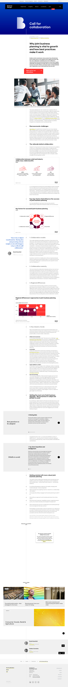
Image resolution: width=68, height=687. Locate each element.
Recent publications (10, 667)
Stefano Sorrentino (45, 38)
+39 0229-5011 (31, 652)
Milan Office (31, 651)
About (7, 669)
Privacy (60, 674)
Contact (60, 678)
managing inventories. (34, 372)
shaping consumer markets (51, 117)
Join (7, 671)
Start (21, 661)
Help (61, 672)
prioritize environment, (34, 352)
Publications (34, 661)
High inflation (32, 129)
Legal (60, 670)
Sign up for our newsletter (34, 71)
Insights (26, 661)
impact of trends (38, 117)
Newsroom (59, 668)
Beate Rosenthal (34, 38)
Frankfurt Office (31, 644)
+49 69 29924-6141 (32, 645)
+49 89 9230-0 (35, 674)
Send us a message (36, 676)
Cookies (60, 676)
